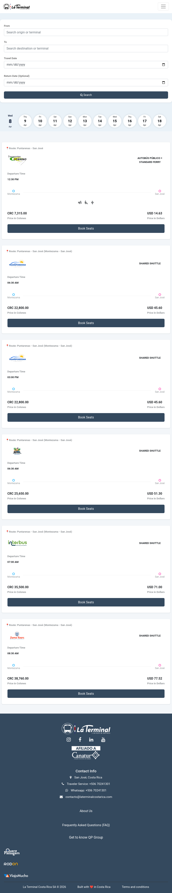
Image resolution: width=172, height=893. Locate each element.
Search (86, 94)
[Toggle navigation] (163, 6)
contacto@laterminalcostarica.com (88, 797)
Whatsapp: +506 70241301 (89, 790)
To (5, 41)
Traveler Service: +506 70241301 (88, 784)
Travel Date (10, 58)
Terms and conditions (135, 887)
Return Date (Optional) (16, 75)
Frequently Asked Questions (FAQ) (86, 825)
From (7, 25)
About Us (86, 811)
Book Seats (86, 228)
